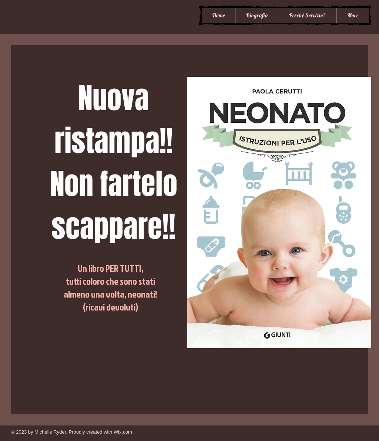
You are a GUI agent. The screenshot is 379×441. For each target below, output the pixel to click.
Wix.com (123, 432)
